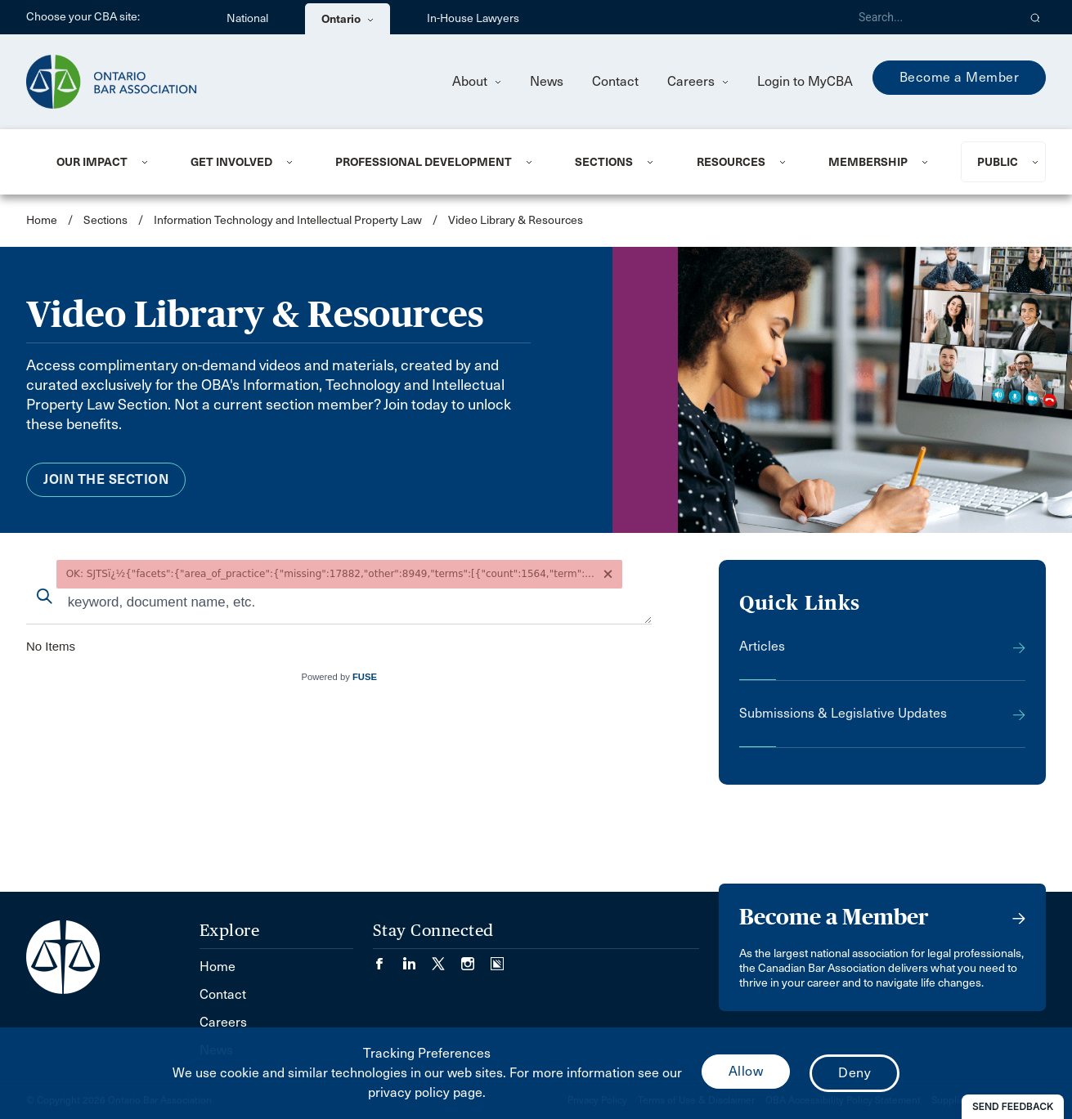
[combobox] (339, 603)
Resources (731, 161)
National (247, 18)
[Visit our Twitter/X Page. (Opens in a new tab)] (446, 958)
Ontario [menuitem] (347, 18)
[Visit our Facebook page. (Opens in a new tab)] (387, 958)
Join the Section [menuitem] (105, 479)
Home (41, 220)
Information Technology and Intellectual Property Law (288, 220)
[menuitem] (103, 162)
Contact (615, 81)
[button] (1035, 17)
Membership (868, 161)
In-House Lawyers (473, 18)
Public (997, 161)
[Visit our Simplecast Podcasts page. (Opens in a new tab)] (497, 958)
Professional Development (423, 161)
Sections (604, 161)
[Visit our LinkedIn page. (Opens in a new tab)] (417, 958)
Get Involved (231, 161)
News (546, 81)
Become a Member (959, 77)
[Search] (931, 17)
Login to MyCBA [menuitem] (805, 81)
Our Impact (92, 161)
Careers (698, 81)
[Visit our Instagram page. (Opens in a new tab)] (476, 958)
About (476, 81)
